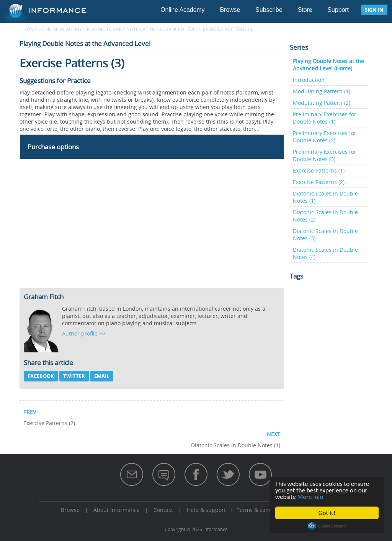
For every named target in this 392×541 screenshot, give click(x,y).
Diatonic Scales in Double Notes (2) (325, 216)
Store (305, 10)
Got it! (326, 513)
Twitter (74, 376)
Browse (230, 10)
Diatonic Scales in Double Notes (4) (325, 253)
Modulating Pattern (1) (321, 91)
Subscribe (268, 10)
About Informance (116, 509)
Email (101, 376)
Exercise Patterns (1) (319, 170)
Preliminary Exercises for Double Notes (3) (324, 155)
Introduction (309, 79)
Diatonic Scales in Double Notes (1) (325, 197)
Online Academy (182, 10)
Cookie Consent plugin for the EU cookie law (327, 526)
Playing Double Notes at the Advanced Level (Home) (328, 64)
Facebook (41, 376)
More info (310, 497)
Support (338, 10)
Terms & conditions (261, 509)
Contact (163, 509)
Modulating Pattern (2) (321, 102)
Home (30, 29)
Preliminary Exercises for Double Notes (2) (324, 136)
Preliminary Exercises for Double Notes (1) (324, 118)
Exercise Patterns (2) (319, 182)
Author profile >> (83, 333)
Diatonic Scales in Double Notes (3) (325, 234)
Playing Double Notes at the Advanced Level (142, 29)
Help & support (206, 509)
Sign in (374, 10)
